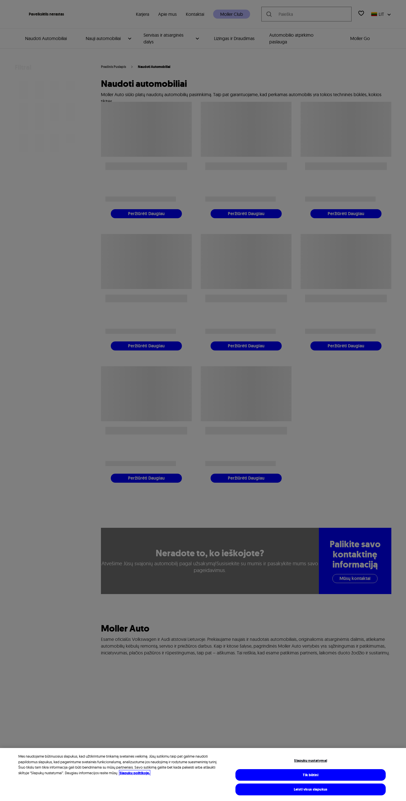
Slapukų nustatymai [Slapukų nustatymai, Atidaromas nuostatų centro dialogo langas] (310, 760)
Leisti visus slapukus (310, 789)
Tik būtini (310, 775)
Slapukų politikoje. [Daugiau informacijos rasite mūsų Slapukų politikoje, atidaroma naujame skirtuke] (135, 773)
